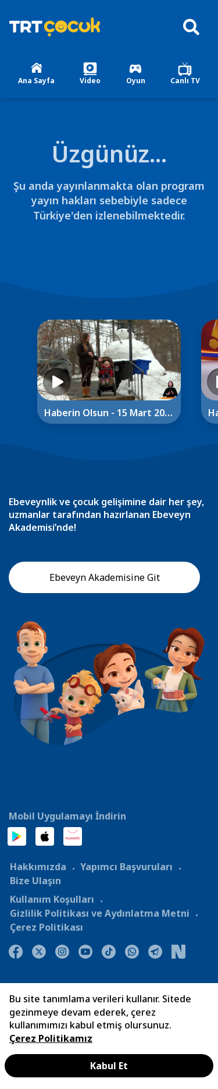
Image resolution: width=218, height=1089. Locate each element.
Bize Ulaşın (35, 880)
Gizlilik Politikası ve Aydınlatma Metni (100, 913)
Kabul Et (109, 1065)
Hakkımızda (38, 866)
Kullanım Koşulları (52, 899)
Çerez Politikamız (50, 1038)
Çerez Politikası (46, 927)
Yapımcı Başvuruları (126, 866)
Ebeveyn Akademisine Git (104, 577)
